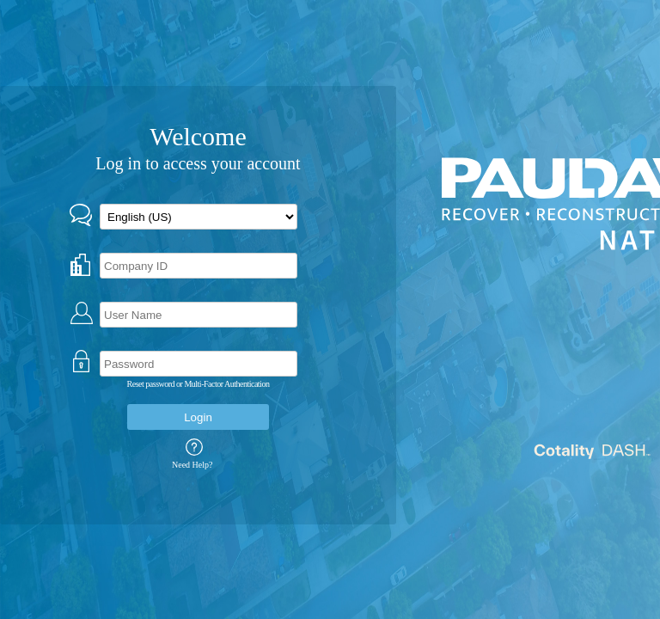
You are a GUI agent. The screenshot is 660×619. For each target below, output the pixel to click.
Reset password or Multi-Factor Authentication (198, 384)
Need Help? (192, 464)
